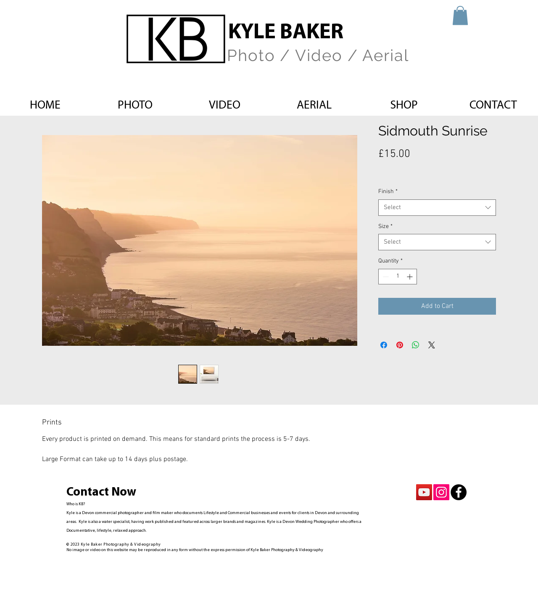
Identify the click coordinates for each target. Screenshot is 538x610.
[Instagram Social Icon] (441, 492)
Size (385, 226)
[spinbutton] (397, 276)
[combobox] (437, 207)
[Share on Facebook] (384, 345)
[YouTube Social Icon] (424, 492)
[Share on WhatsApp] (416, 345)
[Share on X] (432, 345)
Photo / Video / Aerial (318, 55)
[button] (460, 15)
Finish (388, 191)
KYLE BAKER (285, 33)
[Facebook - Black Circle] (459, 492)
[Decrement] (385, 276)
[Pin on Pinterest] (400, 345)
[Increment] (410, 276)
